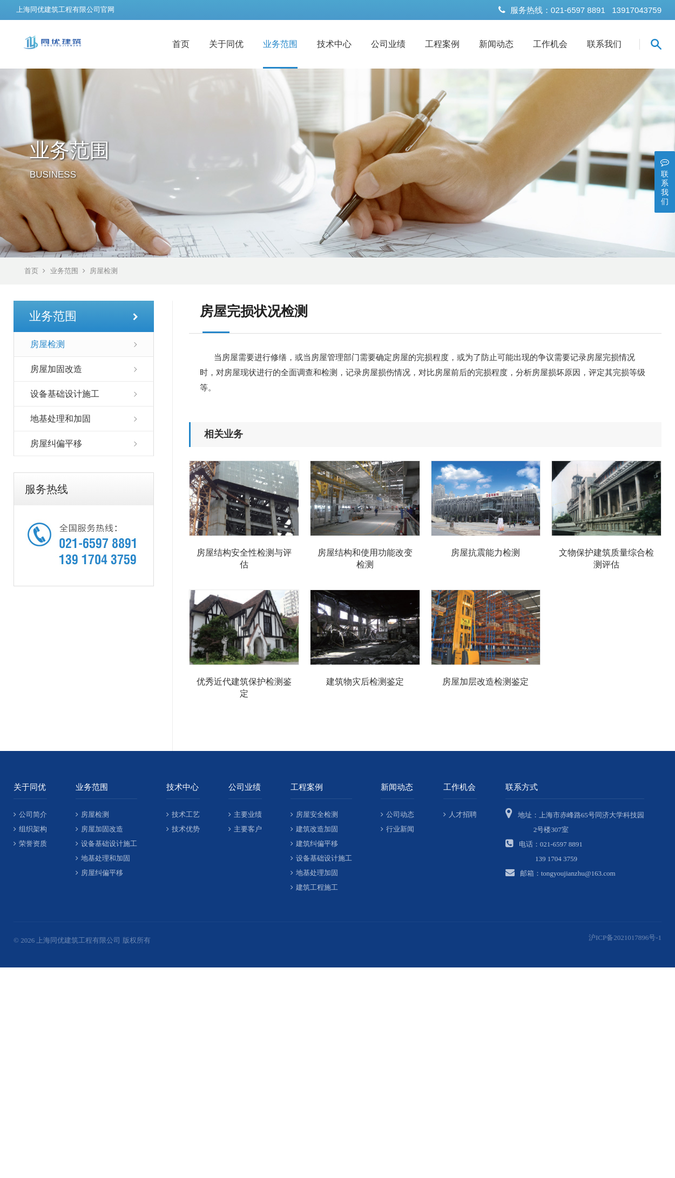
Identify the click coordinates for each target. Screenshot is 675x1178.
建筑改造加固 (314, 829)
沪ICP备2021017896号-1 (625, 937)
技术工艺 (183, 814)
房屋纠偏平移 (56, 443)
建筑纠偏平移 (314, 844)
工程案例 (442, 44)
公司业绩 (388, 44)
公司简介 (30, 814)
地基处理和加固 (60, 418)
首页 (181, 44)
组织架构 (30, 829)
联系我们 (604, 44)
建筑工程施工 (314, 887)
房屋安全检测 (314, 814)
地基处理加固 (314, 873)
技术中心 (334, 44)
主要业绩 (245, 814)
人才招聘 (460, 814)
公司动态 (397, 814)
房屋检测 (104, 271)
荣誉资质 (30, 844)
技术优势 (183, 829)
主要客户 (245, 829)
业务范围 (280, 44)
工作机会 (550, 44)
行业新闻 (397, 829)
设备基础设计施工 (64, 393)
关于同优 (226, 44)
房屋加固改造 (56, 369)
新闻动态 (496, 44)
